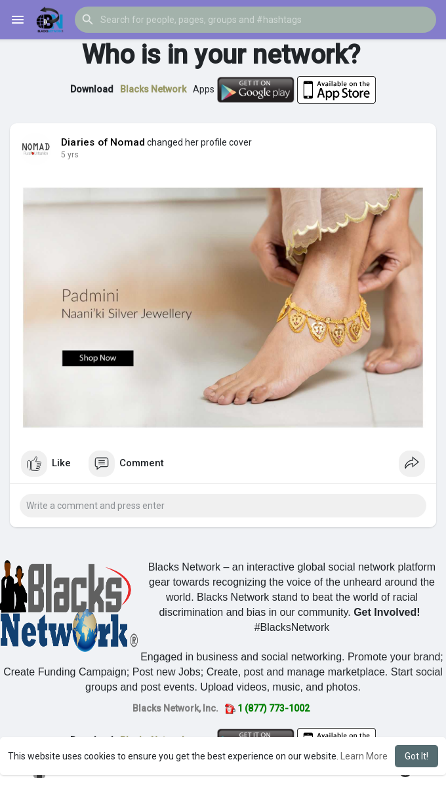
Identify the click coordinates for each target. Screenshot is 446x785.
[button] (255, 20)
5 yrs (70, 154)
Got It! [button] (416, 756)
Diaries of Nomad (103, 142)
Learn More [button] (364, 756)
